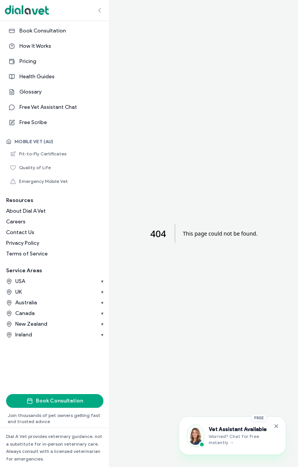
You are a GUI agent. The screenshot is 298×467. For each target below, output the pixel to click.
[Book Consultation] (54, 31)
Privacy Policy (22, 243)
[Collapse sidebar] (99, 10)
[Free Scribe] (54, 122)
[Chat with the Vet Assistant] (232, 435)
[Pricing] (54, 61)
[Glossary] (54, 92)
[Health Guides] (54, 77)
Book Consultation (55, 401)
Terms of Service (27, 253)
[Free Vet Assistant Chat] (54, 107)
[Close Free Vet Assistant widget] (276, 426)
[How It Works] (54, 46)
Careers (16, 221)
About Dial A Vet (26, 211)
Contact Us (20, 232)
